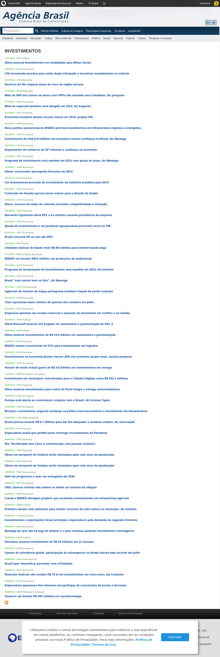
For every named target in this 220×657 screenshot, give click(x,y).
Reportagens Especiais (98, 31)
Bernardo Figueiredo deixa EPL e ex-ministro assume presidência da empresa (58, 215)
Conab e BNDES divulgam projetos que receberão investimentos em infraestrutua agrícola (67, 498)
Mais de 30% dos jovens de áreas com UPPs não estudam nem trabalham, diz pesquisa (64, 95)
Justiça (48, 38)
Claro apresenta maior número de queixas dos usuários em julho (49, 302)
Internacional (82, 38)
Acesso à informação (130, 613)
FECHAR (175, 637)
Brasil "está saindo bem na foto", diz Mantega (36, 280)
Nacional (118, 38)
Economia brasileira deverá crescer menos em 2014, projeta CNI (49, 117)
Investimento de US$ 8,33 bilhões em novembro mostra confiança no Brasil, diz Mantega (65, 138)
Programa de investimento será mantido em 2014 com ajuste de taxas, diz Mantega (61, 160)
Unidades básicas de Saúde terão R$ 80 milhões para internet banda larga (55, 247)
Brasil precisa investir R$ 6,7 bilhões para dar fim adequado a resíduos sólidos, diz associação (70, 422)
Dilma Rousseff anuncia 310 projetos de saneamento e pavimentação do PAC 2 (59, 324)
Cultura (142, 38)
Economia (21, 38)
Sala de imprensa (66, 613)
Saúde (106, 38)
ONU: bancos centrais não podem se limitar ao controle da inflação (51, 487)
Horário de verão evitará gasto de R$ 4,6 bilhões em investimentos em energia (58, 367)
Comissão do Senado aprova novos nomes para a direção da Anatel (51, 193)
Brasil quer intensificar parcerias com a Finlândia (38, 563)
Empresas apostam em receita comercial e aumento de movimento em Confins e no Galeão (67, 313)
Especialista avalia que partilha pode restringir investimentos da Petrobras (56, 433)
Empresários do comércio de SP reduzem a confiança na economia (51, 149)
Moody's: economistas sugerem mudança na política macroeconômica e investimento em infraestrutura (76, 411)
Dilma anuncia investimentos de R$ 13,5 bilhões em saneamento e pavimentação (60, 335)
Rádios (79, 3)
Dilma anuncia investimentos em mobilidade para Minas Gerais (48, 62)
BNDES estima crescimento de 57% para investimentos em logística (51, 345)
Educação (35, 38)
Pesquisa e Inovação (160, 38)
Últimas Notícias (49, 31)
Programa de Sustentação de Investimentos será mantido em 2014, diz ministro (59, 269)
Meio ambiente (63, 38)
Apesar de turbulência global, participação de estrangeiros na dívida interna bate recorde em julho (72, 552)
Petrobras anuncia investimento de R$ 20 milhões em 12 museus (49, 541)
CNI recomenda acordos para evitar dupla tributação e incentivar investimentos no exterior (67, 73)
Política (96, 38)
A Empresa (35, 613)
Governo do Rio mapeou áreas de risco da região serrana (44, 84)
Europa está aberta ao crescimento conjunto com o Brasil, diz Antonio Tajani (57, 400)
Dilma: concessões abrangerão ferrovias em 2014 (39, 171)
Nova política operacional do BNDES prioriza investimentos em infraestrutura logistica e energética (73, 128)
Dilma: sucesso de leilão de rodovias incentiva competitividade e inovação (56, 204)
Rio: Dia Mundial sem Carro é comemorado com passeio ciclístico (50, 443)
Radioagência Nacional (58, 3)
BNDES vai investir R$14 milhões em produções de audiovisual (48, 258)
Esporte (130, 38)
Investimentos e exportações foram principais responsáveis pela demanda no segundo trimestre (71, 520)
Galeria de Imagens (72, 31)
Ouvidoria (205, 3)
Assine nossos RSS (104, 3)
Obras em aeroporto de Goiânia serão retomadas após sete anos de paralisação (59, 454)
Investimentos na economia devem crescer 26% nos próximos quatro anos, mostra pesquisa (68, 356)
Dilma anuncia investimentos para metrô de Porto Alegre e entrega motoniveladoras (62, 389)
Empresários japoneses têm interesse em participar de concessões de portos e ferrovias (65, 585)
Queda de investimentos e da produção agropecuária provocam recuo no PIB (58, 226)
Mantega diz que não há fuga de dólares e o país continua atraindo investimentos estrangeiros (69, 531)
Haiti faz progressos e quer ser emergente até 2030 (39, 476)
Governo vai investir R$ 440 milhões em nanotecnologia (43, 596)
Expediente (134, 31)
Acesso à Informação (216, 3)
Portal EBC (14, 3)
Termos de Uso (104, 644)
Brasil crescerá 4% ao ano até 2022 (29, 236)
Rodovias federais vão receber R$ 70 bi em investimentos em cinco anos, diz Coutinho (64, 574)
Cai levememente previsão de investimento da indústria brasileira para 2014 (57, 182)
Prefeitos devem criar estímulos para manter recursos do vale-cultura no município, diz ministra (70, 509)
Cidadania (7, 38)
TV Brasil (93, 3)
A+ (208, 22)
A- (214, 22)
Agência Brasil (33, 3)
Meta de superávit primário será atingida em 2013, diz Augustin (48, 106)
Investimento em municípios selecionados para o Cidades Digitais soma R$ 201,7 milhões (66, 378)
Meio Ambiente (31, 418)
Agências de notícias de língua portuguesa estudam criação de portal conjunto (59, 291)
